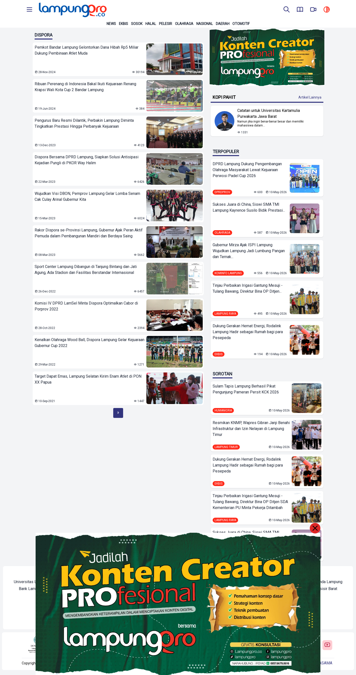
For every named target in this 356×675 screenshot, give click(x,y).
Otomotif (241, 24)
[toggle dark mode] (326, 10)
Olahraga (184, 24)
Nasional (204, 24)
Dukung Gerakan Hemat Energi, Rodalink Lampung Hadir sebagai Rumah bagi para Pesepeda (248, 332)
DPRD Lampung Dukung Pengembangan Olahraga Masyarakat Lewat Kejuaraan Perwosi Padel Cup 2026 (247, 170)
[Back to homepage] (72, 10)
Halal (150, 24)
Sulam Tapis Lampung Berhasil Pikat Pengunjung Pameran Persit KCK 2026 (246, 389)
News (111, 24)
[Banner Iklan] (267, 57)
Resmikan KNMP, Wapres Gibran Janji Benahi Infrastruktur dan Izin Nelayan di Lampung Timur (251, 428)
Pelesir (165, 24)
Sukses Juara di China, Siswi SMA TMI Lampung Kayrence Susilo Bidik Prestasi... (249, 207)
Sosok (136, 24)
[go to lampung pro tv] (313, 10)
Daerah (222, 24)
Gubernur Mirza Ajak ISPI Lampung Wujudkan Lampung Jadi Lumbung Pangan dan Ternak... (249, 251)
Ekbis (123, 24)
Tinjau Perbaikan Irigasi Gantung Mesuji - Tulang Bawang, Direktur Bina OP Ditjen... (248, 288)
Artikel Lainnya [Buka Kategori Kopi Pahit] (309, 97)
